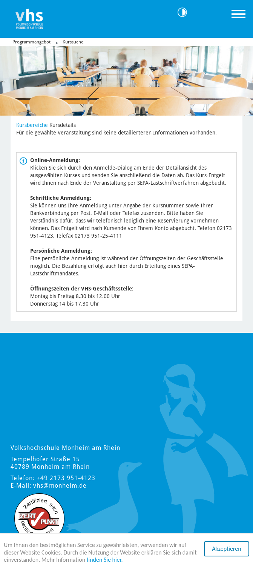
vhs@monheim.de (60, 485)
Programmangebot (31, 42)
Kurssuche (73, 42)
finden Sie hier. (105, 560)
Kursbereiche (32, 125)
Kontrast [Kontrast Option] (185, 12)
